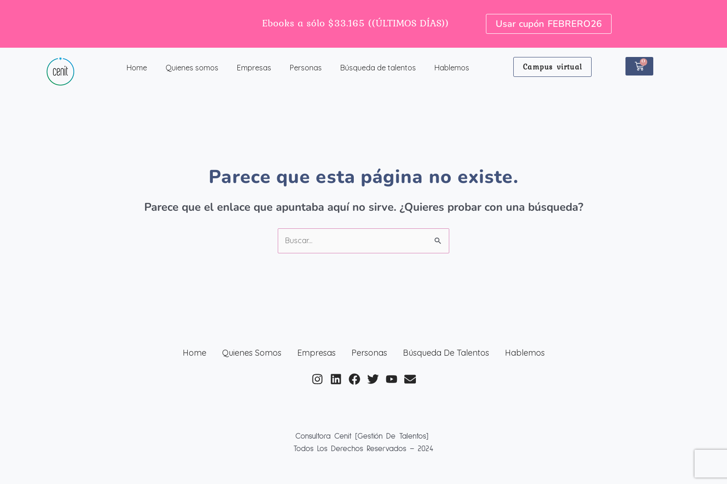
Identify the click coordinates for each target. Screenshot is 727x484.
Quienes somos (192, 67)
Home (137, 67)
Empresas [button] (254, 67)
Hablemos (451, 67)
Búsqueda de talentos (378, 67)
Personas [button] (306, 67)
